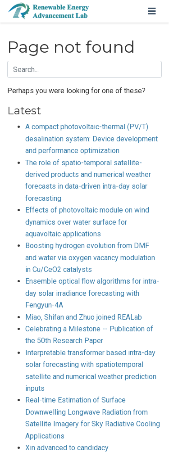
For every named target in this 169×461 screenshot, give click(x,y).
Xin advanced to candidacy (67, 447)
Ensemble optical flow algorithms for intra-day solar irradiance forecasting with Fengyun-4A (92, 293)
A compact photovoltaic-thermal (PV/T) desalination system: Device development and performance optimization (91, 138)
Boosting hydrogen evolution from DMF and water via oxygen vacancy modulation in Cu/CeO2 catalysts (90, 257)
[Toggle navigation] (152, 11)
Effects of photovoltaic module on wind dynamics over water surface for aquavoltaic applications (87, 222)
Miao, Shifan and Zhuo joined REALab (83, 317)
